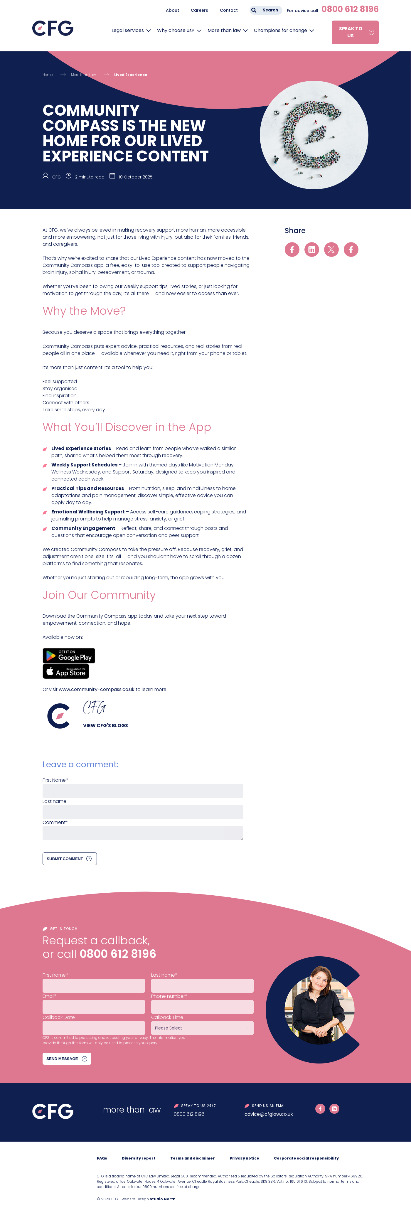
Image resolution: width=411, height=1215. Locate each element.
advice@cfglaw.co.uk (269, 1114)
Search (270, 10)
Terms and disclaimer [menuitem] (192, 1158)
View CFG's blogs (105, 725)
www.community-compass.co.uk (96, 689)
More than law (224, 30)
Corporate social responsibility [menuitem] (306, 1158)
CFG (56, 177)
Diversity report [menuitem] (139, 1158)
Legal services (128, 30)
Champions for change (280, 30)
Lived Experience (130, 74)
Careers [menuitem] (199, 10)
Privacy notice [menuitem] (244, 1158)
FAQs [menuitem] (102, 1158)
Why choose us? (175, 30)
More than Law (83, 74)
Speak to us (350, 32)
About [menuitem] (172, 10)
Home (48, 74)
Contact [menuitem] (229, 10)
